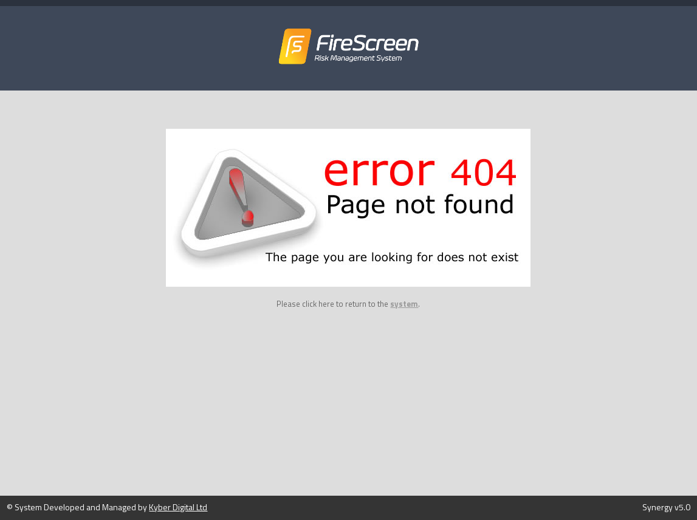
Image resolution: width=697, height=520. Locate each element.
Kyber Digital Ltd (178, 507)
